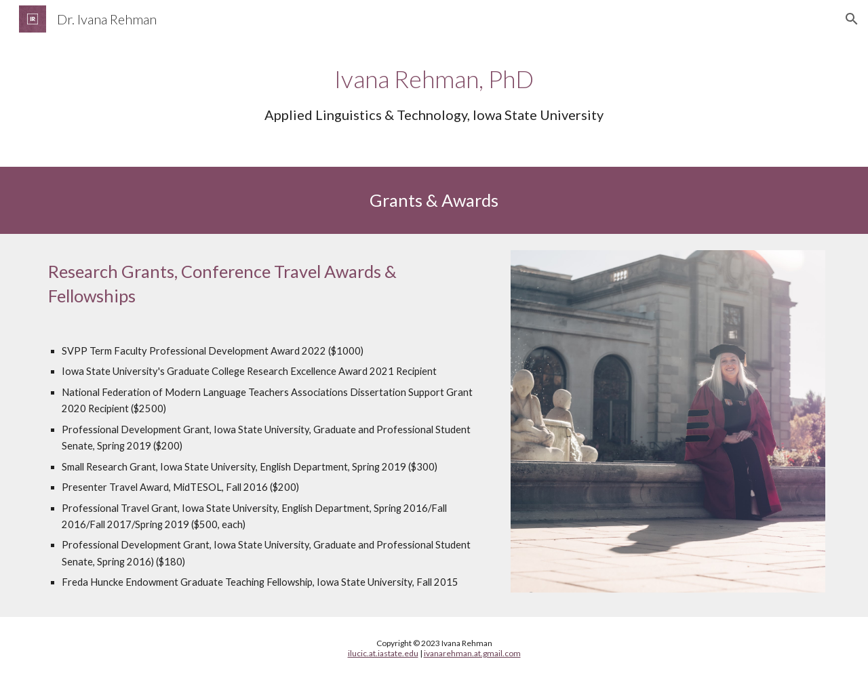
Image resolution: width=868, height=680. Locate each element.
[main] (434, 93)
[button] (851, 19)
